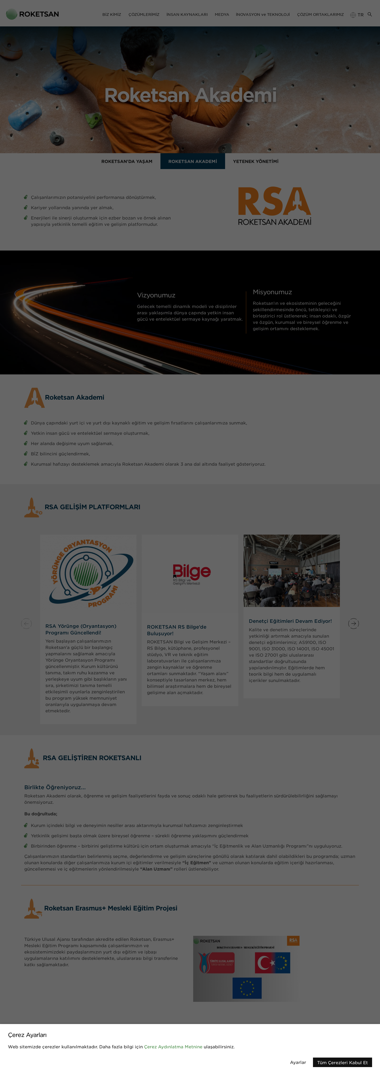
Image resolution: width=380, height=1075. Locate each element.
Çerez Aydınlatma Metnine (173, 1046)
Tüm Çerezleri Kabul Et (342, 1062)
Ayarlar (298, 1062)
